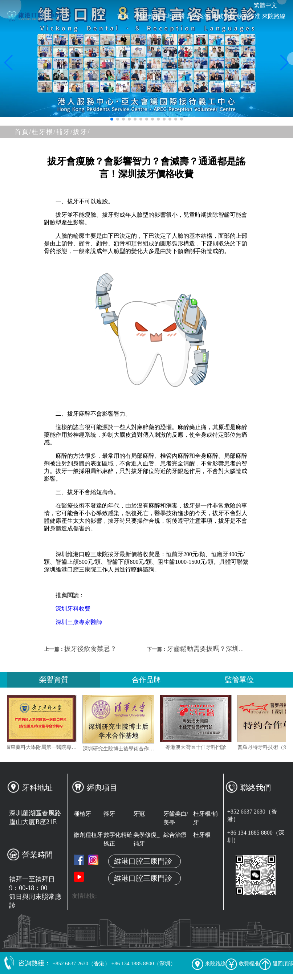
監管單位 (239, 680)
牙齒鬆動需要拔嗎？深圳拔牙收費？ (219, 648)
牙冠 (139, 814)
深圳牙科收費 (73, 609)
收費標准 (248, 16)
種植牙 (82, 814)
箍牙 (109, 814)
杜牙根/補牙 (205, 818)
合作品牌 (146, 680)
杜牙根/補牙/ (52, 131)
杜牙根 (202, 835)
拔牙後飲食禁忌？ (90, 648)
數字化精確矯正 (118, 839)
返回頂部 (276, 963)
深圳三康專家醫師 (79, 622)
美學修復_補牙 (146, 839)
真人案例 (198, 16)
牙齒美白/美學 (175, 818)
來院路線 (273, 16)
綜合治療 (175, 835)
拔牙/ (81, 131)
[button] (111, 119)
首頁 (123, 16)
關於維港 (148, 16)
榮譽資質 (53, 680)
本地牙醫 (173, 16)
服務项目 (223, 16)
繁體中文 (265, 5)
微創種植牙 (88, 835)
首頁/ (23, 131)
